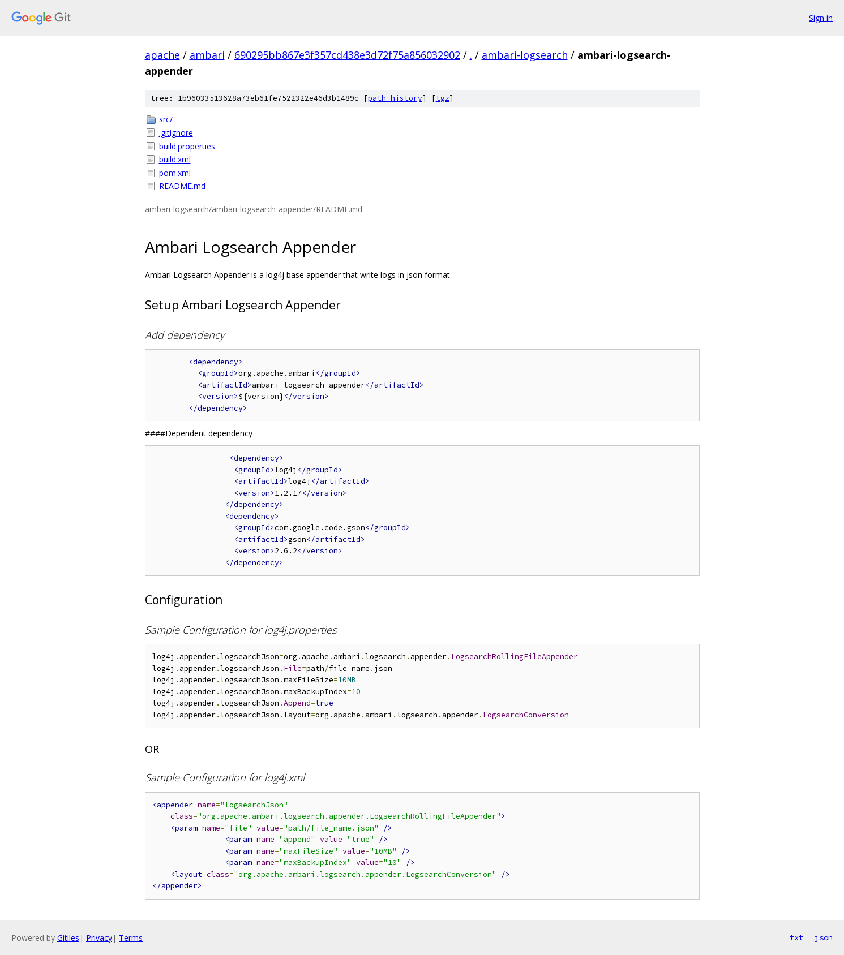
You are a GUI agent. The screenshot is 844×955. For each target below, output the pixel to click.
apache (162, 55)
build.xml (175, 159)
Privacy (99, 937)
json (824, 937)
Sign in (821, 17)
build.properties (187, 146)
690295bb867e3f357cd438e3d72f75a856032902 (347, 55)
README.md (182, 185)
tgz (442, 98)
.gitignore (176, 132)
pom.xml (175, 172)
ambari (207, 55)
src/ (166, 119)
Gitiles (68, 937)
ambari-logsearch (525, 55)
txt (796, 937)
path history (395, 98)
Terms (131, 937)
